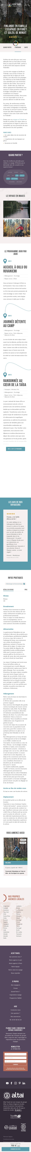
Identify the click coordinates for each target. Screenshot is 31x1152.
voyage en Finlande (19, 119)
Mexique (18, 916)
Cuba (5, 918)
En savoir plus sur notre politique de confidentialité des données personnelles (15, 1068)
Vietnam (18, 936)
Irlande (5, 934)
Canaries (6, 910)
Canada (5, 908)
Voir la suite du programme (15, 449)
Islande (5, 936)
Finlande (6, 926)
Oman (18, 922)
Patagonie (19, 924)
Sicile (18, 930)
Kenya (18, 908)
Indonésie (6, 932)
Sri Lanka (19, 932)
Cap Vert (6, 912)
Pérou (18, 926)
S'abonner (15, 1064)
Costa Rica (6, 916)
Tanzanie (19, 934)
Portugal (18, 928)
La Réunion (19, 910)
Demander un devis (15, 1149)
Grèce (5, 928)
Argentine (6, 906)
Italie (4, 938)
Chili (4, 914)
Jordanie (18, 906)
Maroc (18, 914)
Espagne (6, 924)
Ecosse (5, 920)
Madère (18, 912)
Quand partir (7, 47)
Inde (4, 930)
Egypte (5, 922)
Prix (26, 590)
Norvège (18, 920)
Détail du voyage (8, 590)
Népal (18, 918)
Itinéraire (18, 47)
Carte (26, 47)
